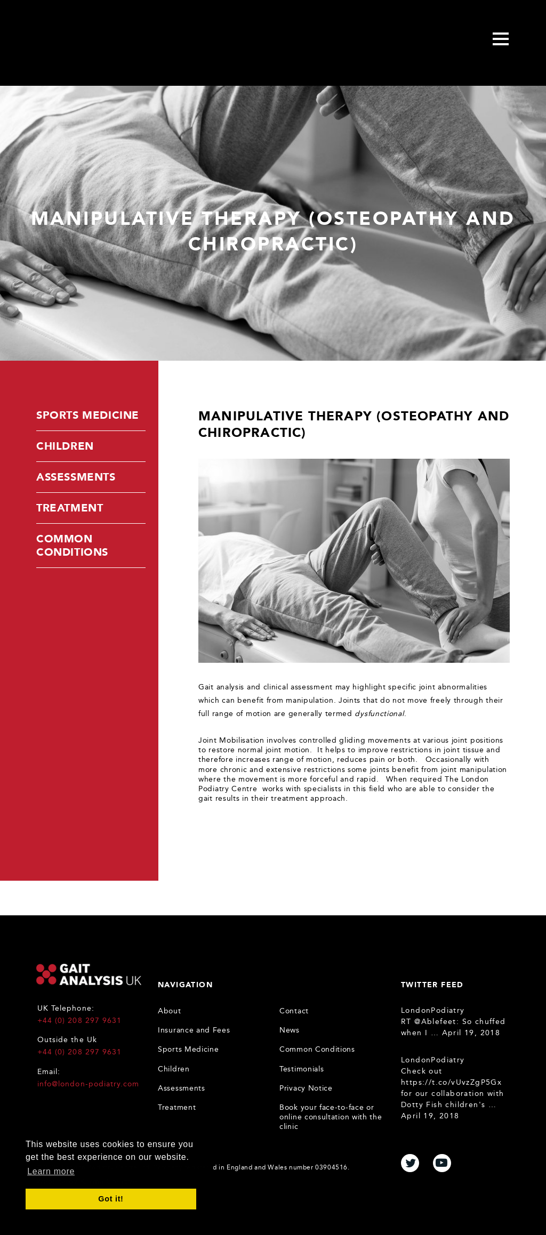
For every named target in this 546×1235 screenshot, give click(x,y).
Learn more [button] (51, 1171)
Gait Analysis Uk (109, 40)
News (289, 1030)
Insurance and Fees (194, 1030)
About (169, 1010)
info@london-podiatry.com (88, 1083)
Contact (294, 1010)
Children (65, 446)
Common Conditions (72, 545)
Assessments (76, 476)
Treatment (69, 507)
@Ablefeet (435, 1021)
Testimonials (301, 1069)
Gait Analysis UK (88, 974)
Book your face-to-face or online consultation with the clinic (330, 1117)
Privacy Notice (306, 1088)
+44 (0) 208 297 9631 (79, 1020)
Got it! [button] (110, 1199)
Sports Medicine (87, 415)
